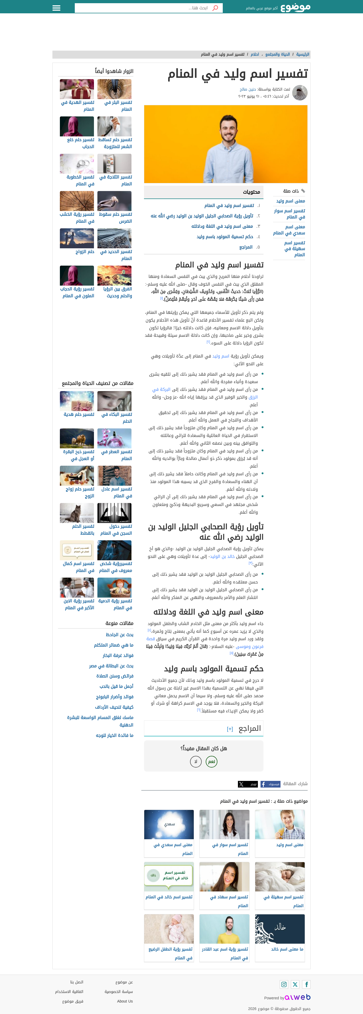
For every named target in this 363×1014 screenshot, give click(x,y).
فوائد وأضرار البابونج (114, 697)
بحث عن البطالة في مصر (111, 666)
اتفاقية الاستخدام (69, 991)
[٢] (208, 342)
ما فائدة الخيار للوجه (114, 736)
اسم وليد (220, 356)
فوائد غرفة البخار (118, 656)
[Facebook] (306, 984)
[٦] (199, 710)
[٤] (149, 630)
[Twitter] (295, 984)
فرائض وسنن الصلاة (114, 676)
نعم (211, 761)
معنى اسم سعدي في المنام (289, 230)
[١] (161, 298)
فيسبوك (274, 784)
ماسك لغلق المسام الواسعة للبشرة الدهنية (100, 721)
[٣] (251, 563)
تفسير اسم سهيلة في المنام (294, 249)
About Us (125, 1001)
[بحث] (215, 8)
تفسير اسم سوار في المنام (289, 214)
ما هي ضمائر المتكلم (113, 645)
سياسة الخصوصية (119, 991)
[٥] (231, 653)
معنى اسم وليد (290, 201)
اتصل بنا (76, 982)
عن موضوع (124, 982)
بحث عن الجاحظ (119, 635)
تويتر (254, 784)
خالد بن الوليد (222, 556)
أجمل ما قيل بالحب (116, 687)
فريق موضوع (72, 1001)
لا (195, 761)
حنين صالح (248, 89)
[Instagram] (284, 984)
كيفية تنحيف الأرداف (114, 707)
